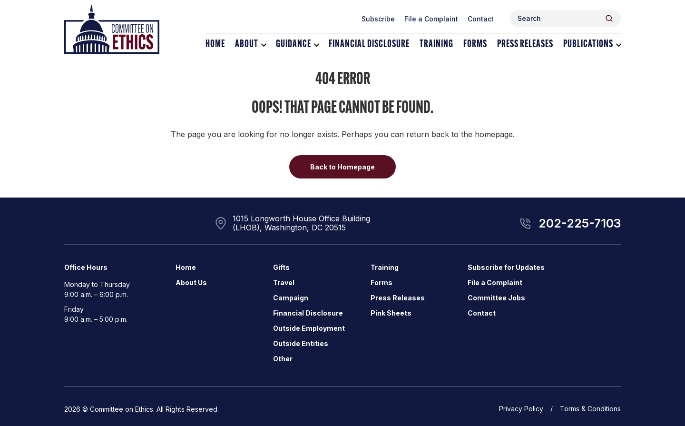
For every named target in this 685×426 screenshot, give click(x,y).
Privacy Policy (521, 409)
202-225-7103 (579, 223)
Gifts (281, 267)
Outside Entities (300, 343)
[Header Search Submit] (609, 18)
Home (215, 44)
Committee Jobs (496, 298)
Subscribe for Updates (506, 267)
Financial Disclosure (369, 44)
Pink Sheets (391, 313)
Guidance (293, 44)
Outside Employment (309, 328)
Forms (475, 44)
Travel (283, 282)
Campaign (290, 298)
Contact (481, 19)
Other (283, 359)
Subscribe (378, 19)
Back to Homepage (342, 167)
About (246, 44)
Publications (588, 44)
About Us (191, 282)
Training (436, 44)
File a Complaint (431, 19)
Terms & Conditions (590, 409)
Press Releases (525, 44)
